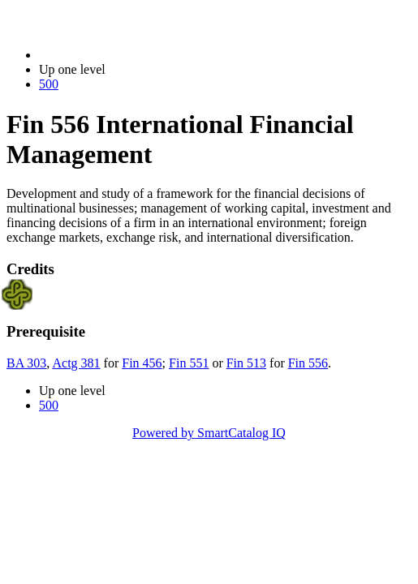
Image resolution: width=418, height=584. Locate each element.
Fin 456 (142, 363)
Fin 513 (246, 363)
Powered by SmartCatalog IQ (209, 433)
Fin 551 (189, 363)
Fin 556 (308, 363)
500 (48, 84)
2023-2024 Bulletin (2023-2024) (124, 55)
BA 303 (26, 363)
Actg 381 (76, 363)
